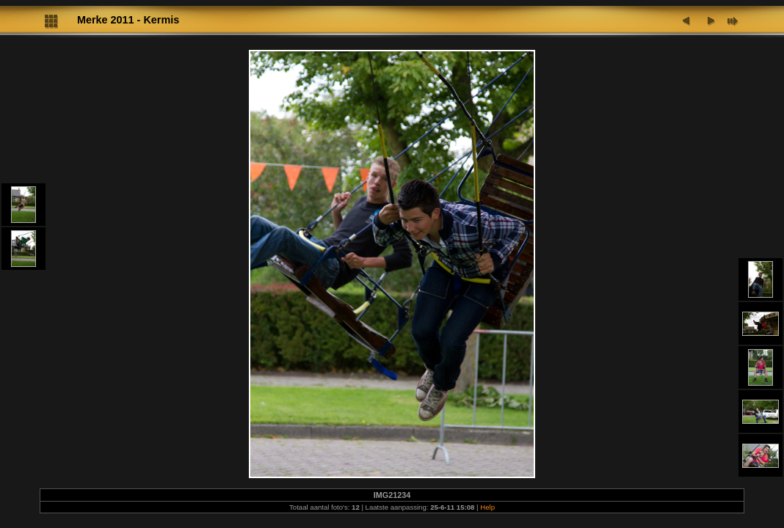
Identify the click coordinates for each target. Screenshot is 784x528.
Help (487, 507)
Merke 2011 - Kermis (128, 20)
